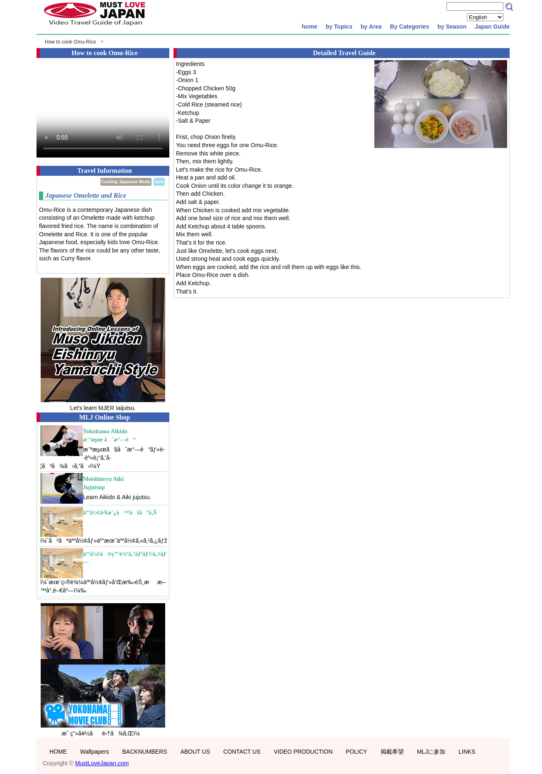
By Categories (409, 26)
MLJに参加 (431, 751)
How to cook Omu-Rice (70, 42)
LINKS (467, 751)
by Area (371, 26)
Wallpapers (94, 751)
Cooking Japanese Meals (126, 182)
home (309, 26)
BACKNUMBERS (144, 751)
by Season (451, 26)
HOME (58, 751)
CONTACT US (242, 751)
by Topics (339, 26)
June (159, 182)
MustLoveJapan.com (102, 763)
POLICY (356, 751)
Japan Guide (492, 26)
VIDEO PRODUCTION (303, 751)
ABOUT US (195, 751)
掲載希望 (392, 751)
